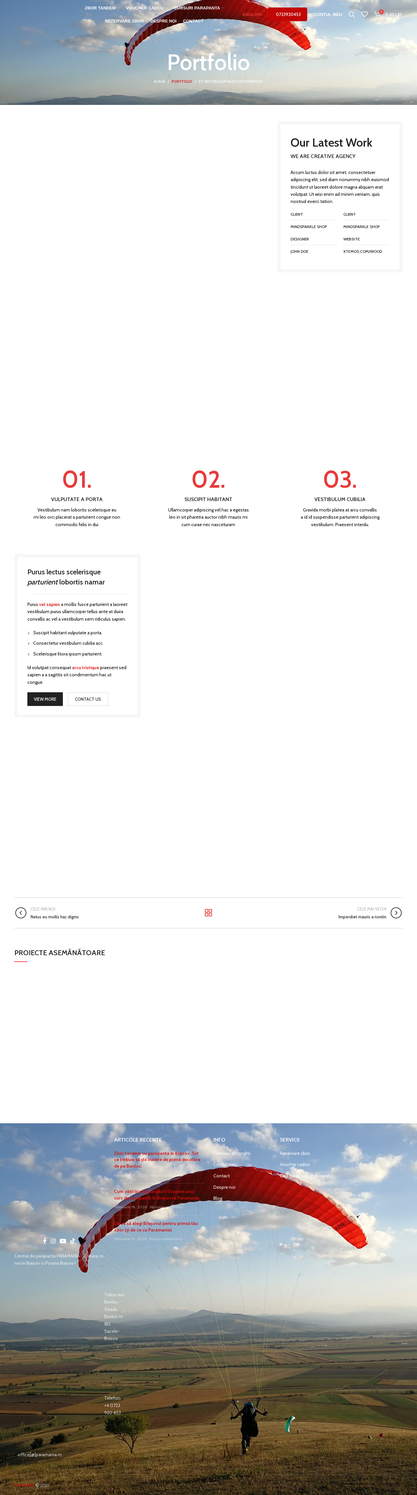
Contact (221, 1176)
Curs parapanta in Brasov (304, 1176)
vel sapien (49, 604)
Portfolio (182, 81)
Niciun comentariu (166, 1175)
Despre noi (224, 1187)
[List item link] (59, 1316)
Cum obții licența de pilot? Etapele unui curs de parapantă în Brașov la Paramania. (157, 1194)
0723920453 (288, 14)
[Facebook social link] (45, 1241)
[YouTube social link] (63, 1241)
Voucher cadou (295, 1164)
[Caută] (351, 14)
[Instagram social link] (53, 1241)
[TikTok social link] (72, 1241)
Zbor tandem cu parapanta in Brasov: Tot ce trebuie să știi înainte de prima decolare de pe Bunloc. (157, 1159)
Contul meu (225, 1164)
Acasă (159, 81)
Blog (217, 1198)
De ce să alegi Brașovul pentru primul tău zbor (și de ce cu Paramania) (156, 1226)
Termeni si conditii (232, 1153)
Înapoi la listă (208, 913)
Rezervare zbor (295, 1153)
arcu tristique (85, 667)
